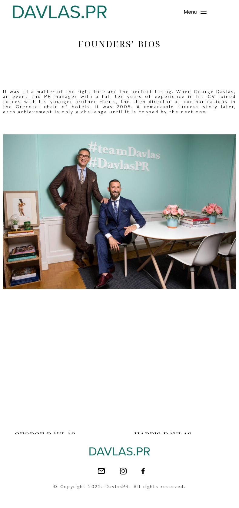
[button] (195, 11)
